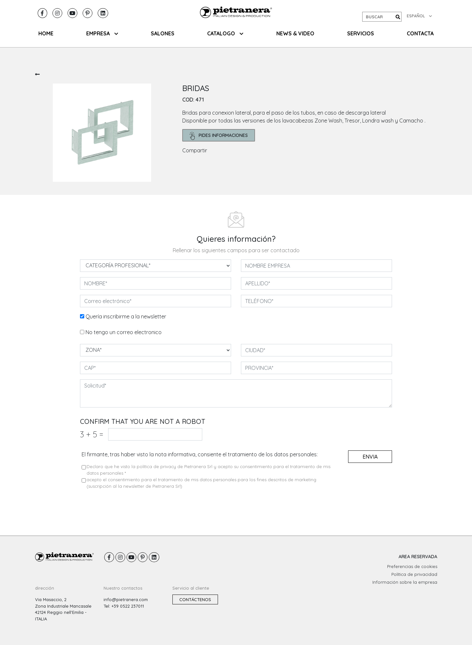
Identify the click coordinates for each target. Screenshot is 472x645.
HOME (45, 33)
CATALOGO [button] (225, 33)
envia (370, 456)
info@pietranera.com (126, 599)
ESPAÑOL (419, 15)
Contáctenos (195, 599)
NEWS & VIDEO (295, 33)
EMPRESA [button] (102, 33)
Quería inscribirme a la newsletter (126, 316)
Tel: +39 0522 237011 (124, 606)
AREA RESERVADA (418, 557)
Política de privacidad (414, 574)
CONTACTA (420, 33)
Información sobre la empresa (404, 582)
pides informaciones (218, 136)
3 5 (91, 434)
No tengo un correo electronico (124, 332)
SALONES (162, 33)
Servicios (360, 33)
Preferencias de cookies (412, 566)
